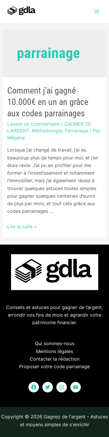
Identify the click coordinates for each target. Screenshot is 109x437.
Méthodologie (47, 131)
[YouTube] (75, 387)
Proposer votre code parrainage (54, 366)
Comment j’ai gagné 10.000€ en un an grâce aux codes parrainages (47, 101)
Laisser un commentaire (33, 124)
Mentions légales (54, 351)
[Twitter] (47, 387)
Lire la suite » (22, 226)
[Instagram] (61, 387)
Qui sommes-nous (54, 343)
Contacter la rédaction (54, 359)
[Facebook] (33, 387)
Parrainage (76, 131)
